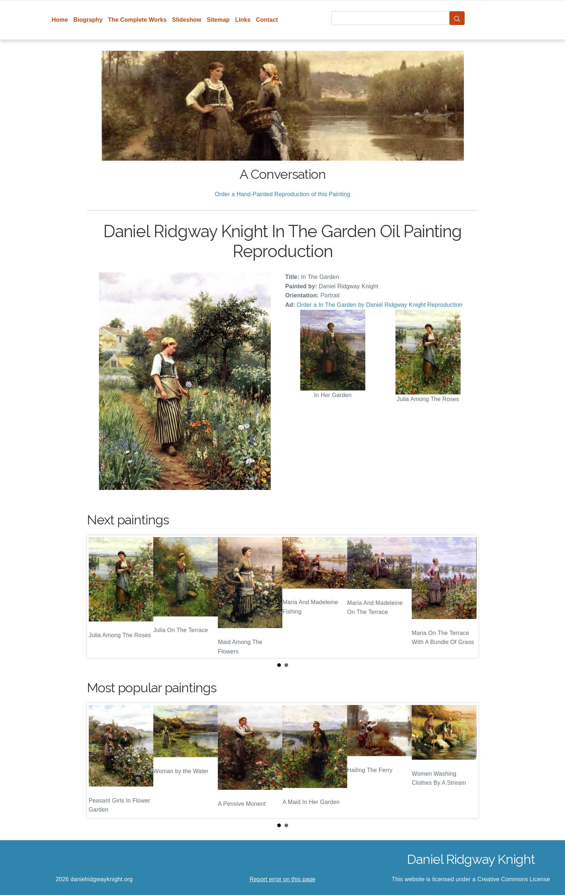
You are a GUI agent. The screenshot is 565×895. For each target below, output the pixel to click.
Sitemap (218, 20)
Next (467, 596)
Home (59, 20)
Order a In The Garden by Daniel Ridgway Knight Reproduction (379, 305)
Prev (98, 596)
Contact (267, 20)
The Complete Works (137, 20)
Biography (88, 20)
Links (243, 20)
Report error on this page (283, 879)
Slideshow (187, 20)
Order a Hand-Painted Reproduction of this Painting (282, 194)
